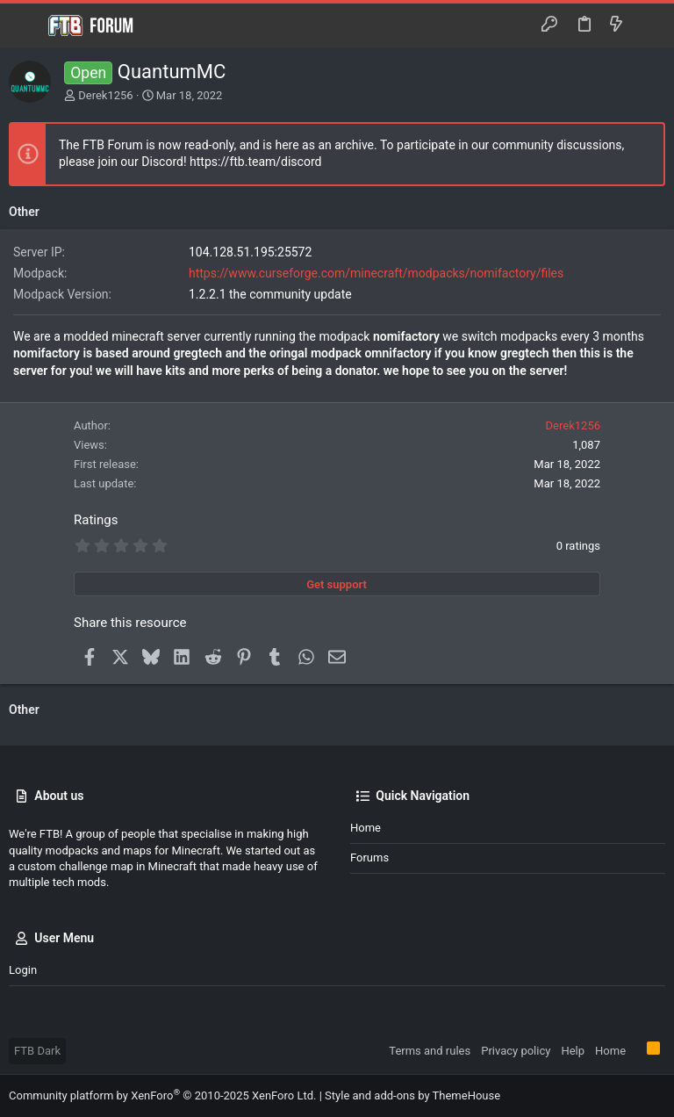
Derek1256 (105, 95)
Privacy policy (515, 1050)
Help (572, 1050)
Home (365, 827)
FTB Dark (37, 1050)
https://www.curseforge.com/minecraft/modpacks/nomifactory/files (376, 273)
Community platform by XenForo (162, 1095)
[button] (26, 25)
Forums (369, 857)
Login (23, 969)
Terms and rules (429, 1050)
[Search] (648, 25)
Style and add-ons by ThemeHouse (412, 1095)
